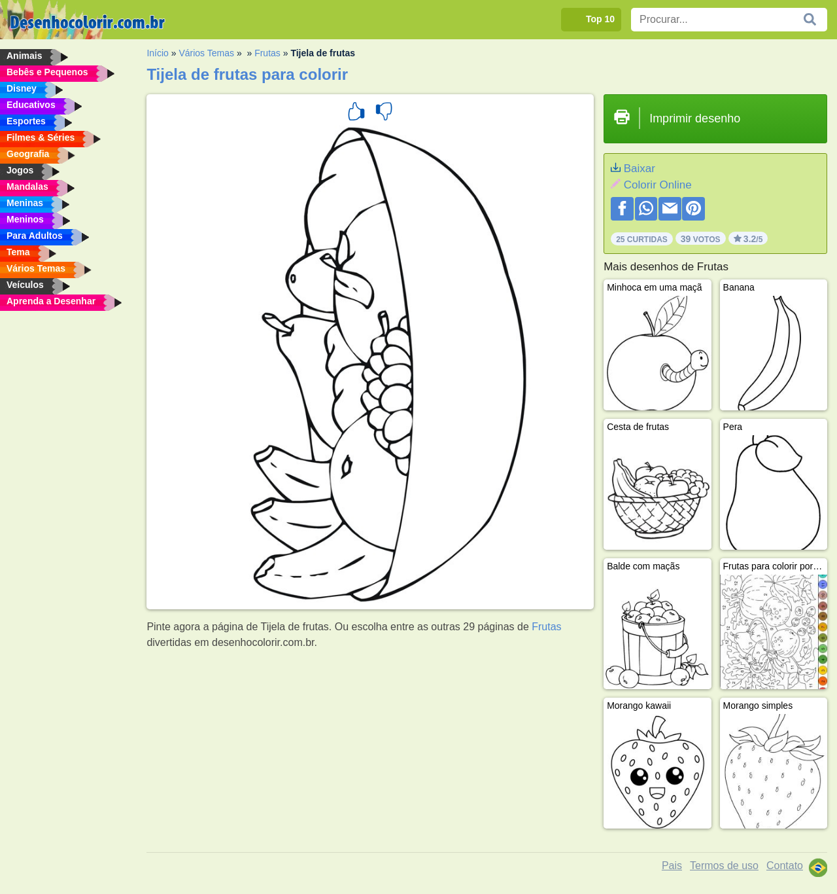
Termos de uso (724, 865)
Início (157, 53)
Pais (672, 865)
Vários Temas (206, 53)
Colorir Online (658, 185)
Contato (784, 865)
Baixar (639, 168)
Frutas (267, 53)
